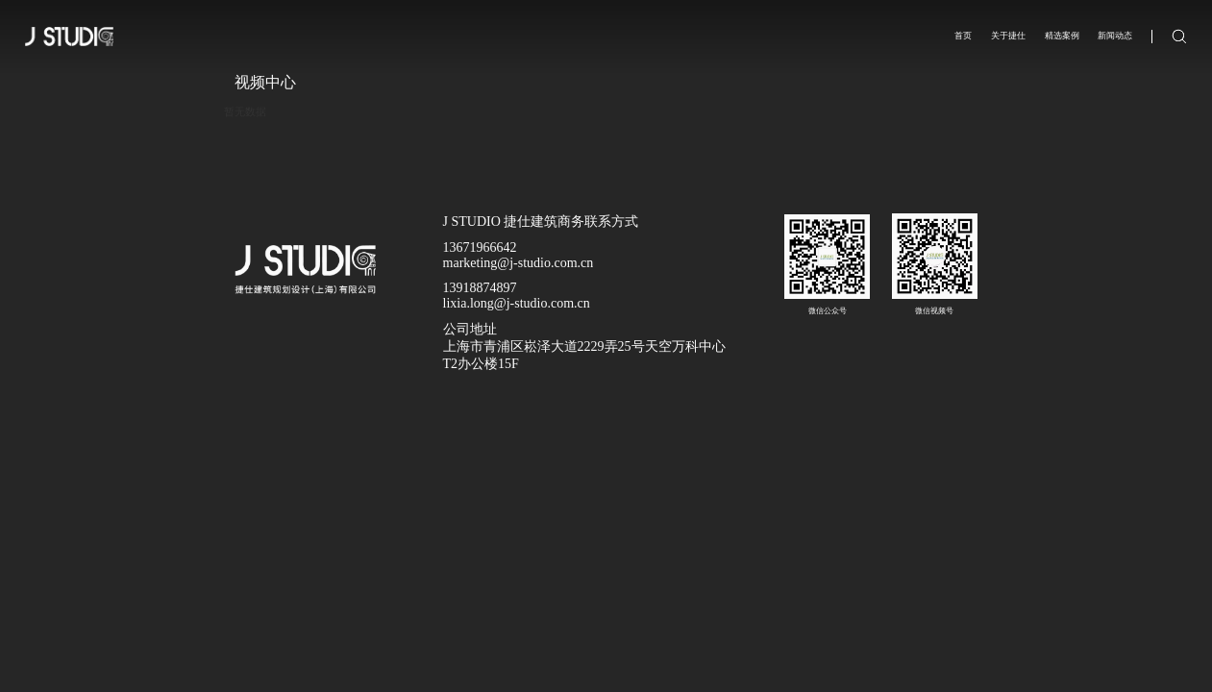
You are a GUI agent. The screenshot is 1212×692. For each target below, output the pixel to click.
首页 (963, 35)
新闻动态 (1115, 35)
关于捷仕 (1008, 35)
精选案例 (1062, 35)
